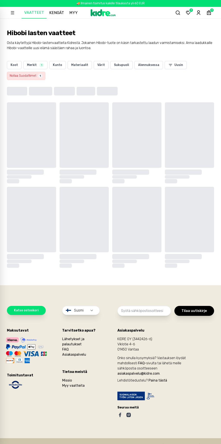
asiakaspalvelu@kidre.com (138, 373)
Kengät (56, 12)
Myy (73, 12)
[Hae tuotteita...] (178, 13)
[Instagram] (128, 415)
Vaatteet (34, 12)
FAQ (65, 349)
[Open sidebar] (12, 12)
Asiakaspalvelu (74, 354)
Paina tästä (157, 380)
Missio (67, 380)
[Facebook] (120, 415)
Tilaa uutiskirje (194, 311)
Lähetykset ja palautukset (73, 341)
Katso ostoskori (26, 310)
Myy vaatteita (73, 385)
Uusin (175, 65)
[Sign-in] (198, 13)
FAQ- (142, 363)
